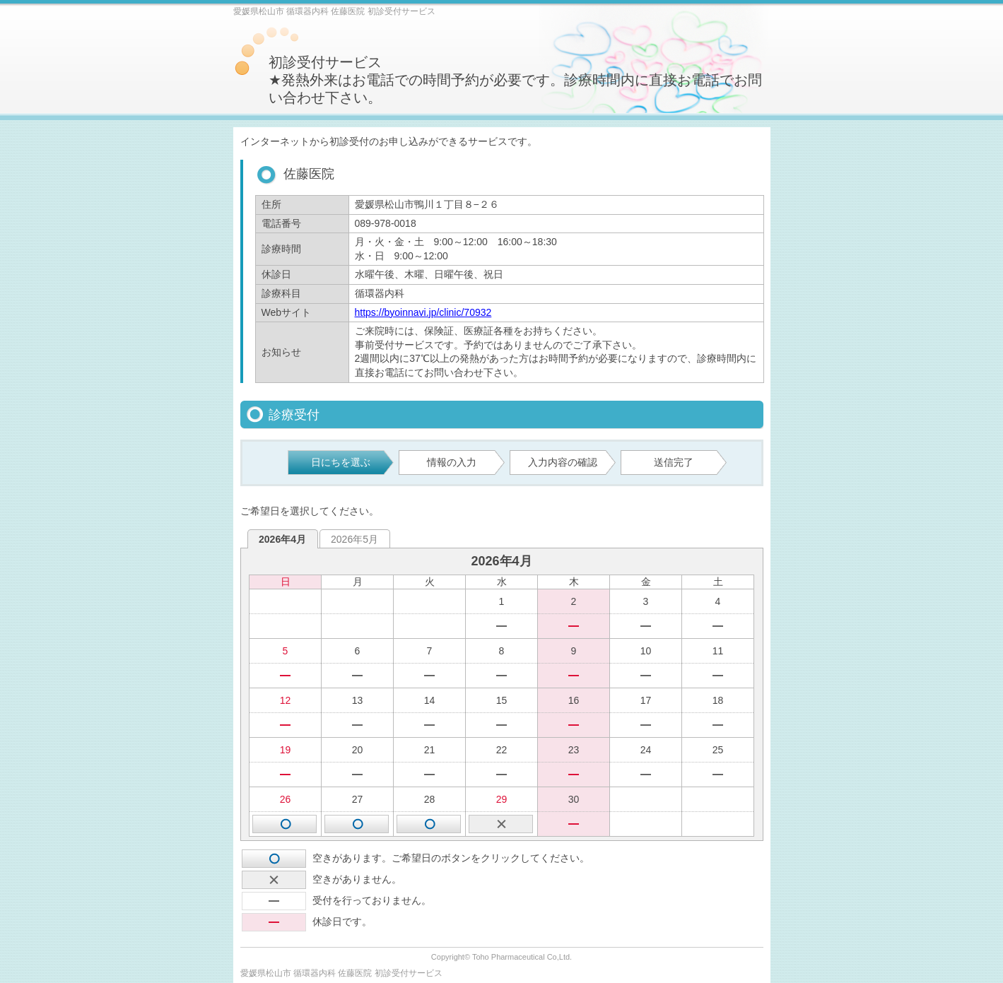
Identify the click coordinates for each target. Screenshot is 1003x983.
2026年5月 (354, 539)
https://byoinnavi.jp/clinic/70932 (423, 312)
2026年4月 (282, 539)
